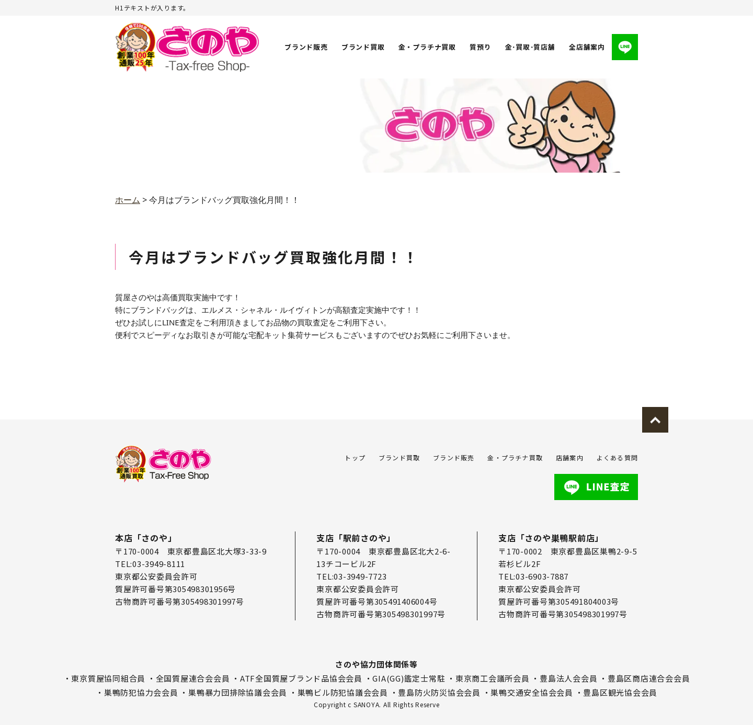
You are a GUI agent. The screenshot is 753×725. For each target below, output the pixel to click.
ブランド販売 (306, 47)
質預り (479, 47)
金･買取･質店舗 (529, 47)
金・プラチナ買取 (426, 47)
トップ (355, 457)
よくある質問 (617, 457)
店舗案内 (570, 457)
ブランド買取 (363, 47)
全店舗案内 (587, 47)
